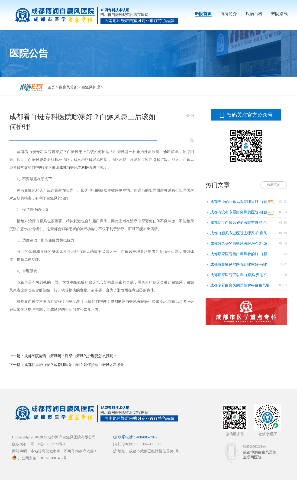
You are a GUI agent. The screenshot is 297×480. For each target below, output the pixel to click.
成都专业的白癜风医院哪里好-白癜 (238, 202)
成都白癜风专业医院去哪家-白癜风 (238, 233)
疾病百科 (254, 13)
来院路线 (279, 13)
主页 (51, 87)
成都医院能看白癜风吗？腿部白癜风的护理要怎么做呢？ (70, 356)
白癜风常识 (68, 87)
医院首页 (203, 13)
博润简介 (228, 13)
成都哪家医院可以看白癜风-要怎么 (238, 275)
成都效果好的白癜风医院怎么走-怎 (238, 243)
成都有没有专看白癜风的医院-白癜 (238, 212)
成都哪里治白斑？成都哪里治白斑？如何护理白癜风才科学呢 (74, 365)
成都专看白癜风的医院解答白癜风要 (240, 285)
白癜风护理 (90, 87)
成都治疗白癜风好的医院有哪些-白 (238, 223)
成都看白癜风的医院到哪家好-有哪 (238, 264)
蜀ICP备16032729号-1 (48, 444)
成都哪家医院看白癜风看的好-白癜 (238, 254)
